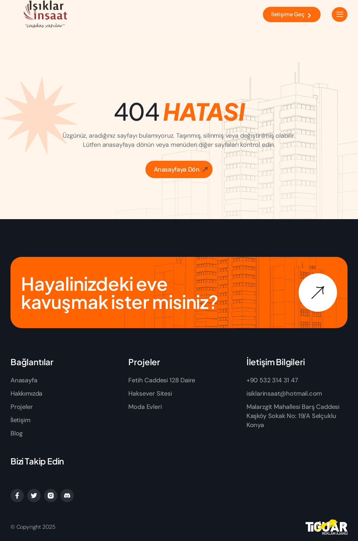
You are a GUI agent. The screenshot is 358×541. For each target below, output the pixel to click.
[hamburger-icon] (340, 11)
